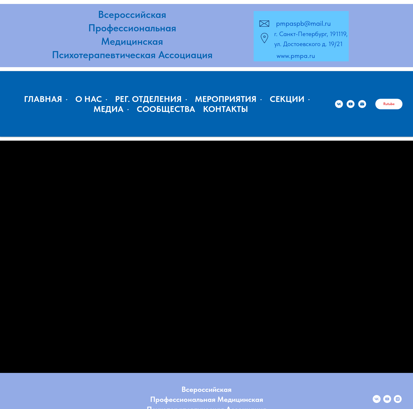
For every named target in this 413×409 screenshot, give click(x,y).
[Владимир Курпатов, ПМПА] (351, 104)
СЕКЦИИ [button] (288, 99)
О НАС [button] (89, 99)
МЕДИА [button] (110, 109)
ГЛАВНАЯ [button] (44, 99)
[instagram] (398, 401)
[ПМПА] (339, 104)
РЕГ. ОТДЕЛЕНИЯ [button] (149, 99)
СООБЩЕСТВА (166, 109)
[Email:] (362, 104)
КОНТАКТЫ (225, 109)
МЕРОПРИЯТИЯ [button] (227, 99)
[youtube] (387, 401)
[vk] (377, 401)
